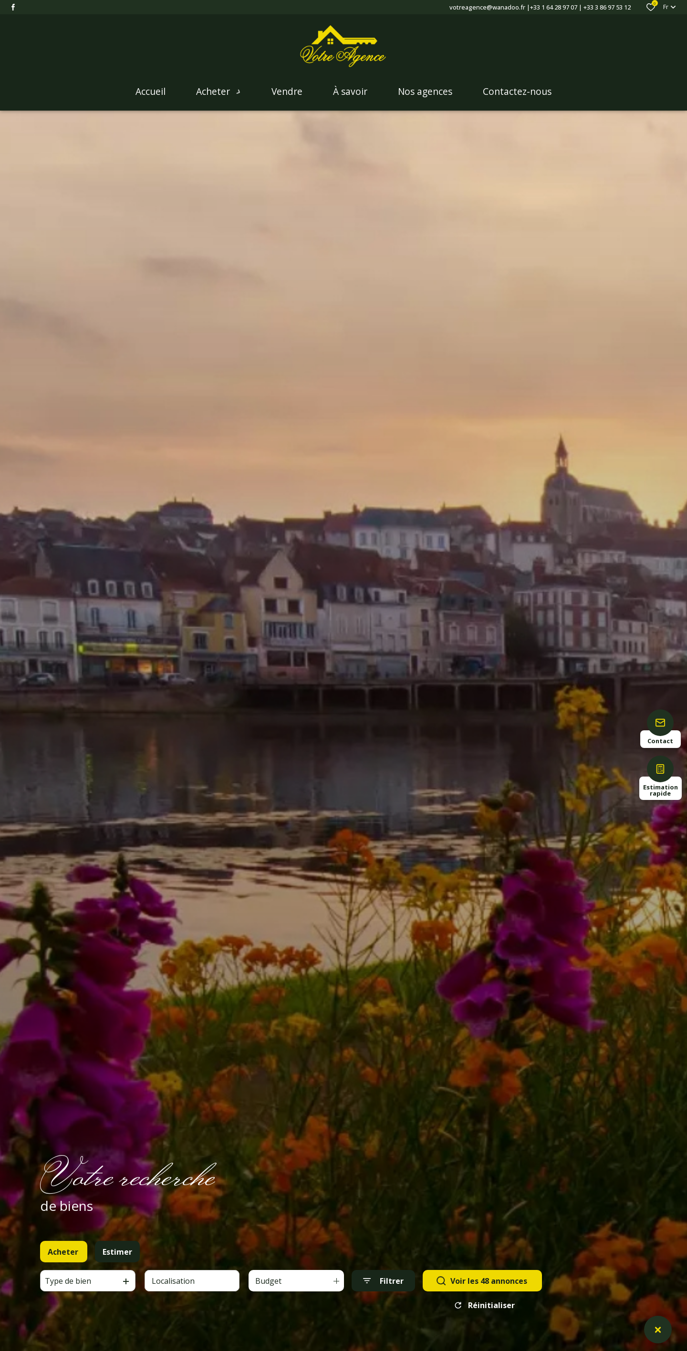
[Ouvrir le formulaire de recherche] (383, 1288)
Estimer (117, 1259)
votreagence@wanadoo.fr (487, 7)
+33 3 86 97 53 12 (607, 7)
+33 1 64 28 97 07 (553, 7)
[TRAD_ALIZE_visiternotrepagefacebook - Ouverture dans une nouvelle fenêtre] (13, 7)
